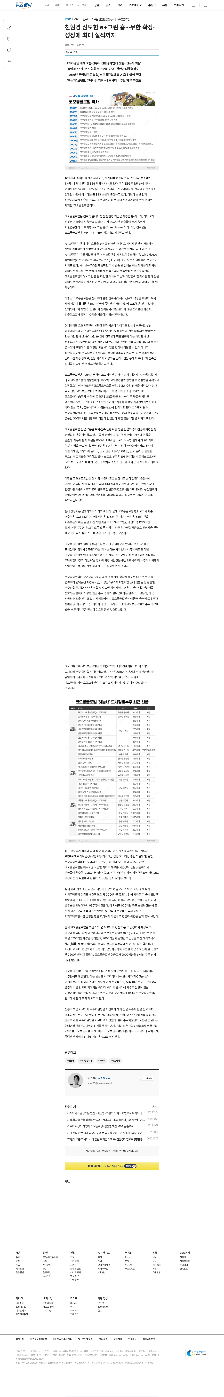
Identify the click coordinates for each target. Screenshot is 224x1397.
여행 (154, 1268)
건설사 (77, 18)
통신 (100, 1257)
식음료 (155, 1261)
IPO (45, 1268)
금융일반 (20, 1272)
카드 (18, 1264)
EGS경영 (69, 5)
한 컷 (100, 1310)
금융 (96, 5)
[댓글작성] (9, 39)
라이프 (58, 5)
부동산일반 (130, 1268)
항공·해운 (74, 1276)
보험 (18, 1261)
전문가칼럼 (48, 1303)
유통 (165, 5)
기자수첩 (47, 1310)
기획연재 (74, 1314)
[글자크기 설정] (9, 60)
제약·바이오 (103, 1268)
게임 (100, 1261)
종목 (45, 1261)
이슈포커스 (21, 1310)
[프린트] (9, 49)
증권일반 (47, 1276)
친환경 (183, 1257)
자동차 (73, 1264)
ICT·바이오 (135, 5)
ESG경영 (185, 1252)
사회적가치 (185, 1261)
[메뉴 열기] (193, 5)
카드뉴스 (74, 1310)
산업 (119, 5)
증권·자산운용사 (50, 1257)
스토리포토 (103, 1306)
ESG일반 (184, 1268)
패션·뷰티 (156, 1264)
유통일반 (156, 1272)
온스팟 (101, 1303)
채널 (154, 1257)
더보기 (155, 1106)
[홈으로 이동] (24, 5)
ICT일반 (101, 1272)
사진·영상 (81, 5)
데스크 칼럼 (48, 1306)
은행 (18, 1257)
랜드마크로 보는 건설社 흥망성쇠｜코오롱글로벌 (106, 19)
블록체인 (47, 1272)
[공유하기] (9, 28)
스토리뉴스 (21, 1306)
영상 (72, 1306)
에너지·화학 (75, 1272)
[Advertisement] (112, 637)
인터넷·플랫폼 (104, 1264)
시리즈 (48, 5)
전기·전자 (74, 1261)
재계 (72, 1257)
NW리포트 (20, 1303)
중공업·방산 (75, 1268)
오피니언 (179, 5)
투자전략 (47, 1264)
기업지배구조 (22, 1314)
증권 (108, 5)
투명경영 (184, 1264)
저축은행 (20, 1268)
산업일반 (74, 1280)
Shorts (73, 1303)
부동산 (152, 5)
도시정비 (129, 1264)
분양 (127, 1261)
